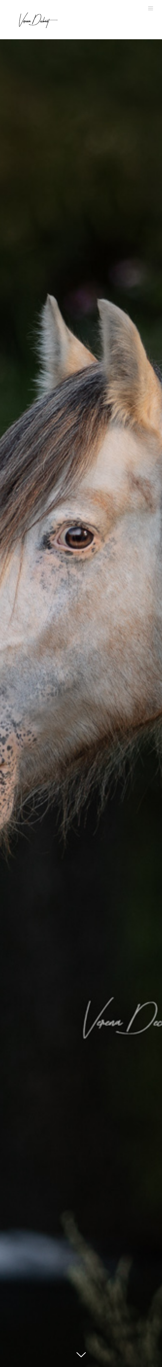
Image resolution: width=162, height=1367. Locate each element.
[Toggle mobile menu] (151, 8)
